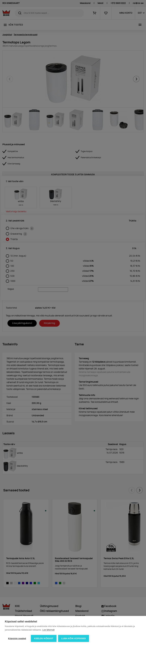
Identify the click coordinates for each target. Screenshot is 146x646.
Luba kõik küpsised (73, 638)
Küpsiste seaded (17, 638)
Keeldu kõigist (43, 638)
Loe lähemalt (48, 630)
